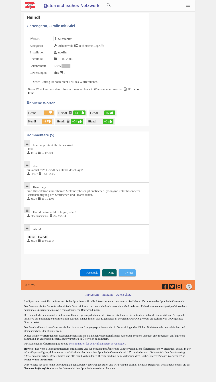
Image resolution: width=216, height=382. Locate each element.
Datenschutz (123, 294)
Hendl (94, 113)
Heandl (33, 113)
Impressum (92, 294)
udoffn (62, 52)
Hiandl (92, 121)
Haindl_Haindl (37, 237)
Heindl (63, 113)
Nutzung (107, 294)
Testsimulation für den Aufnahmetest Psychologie (97, 343)
